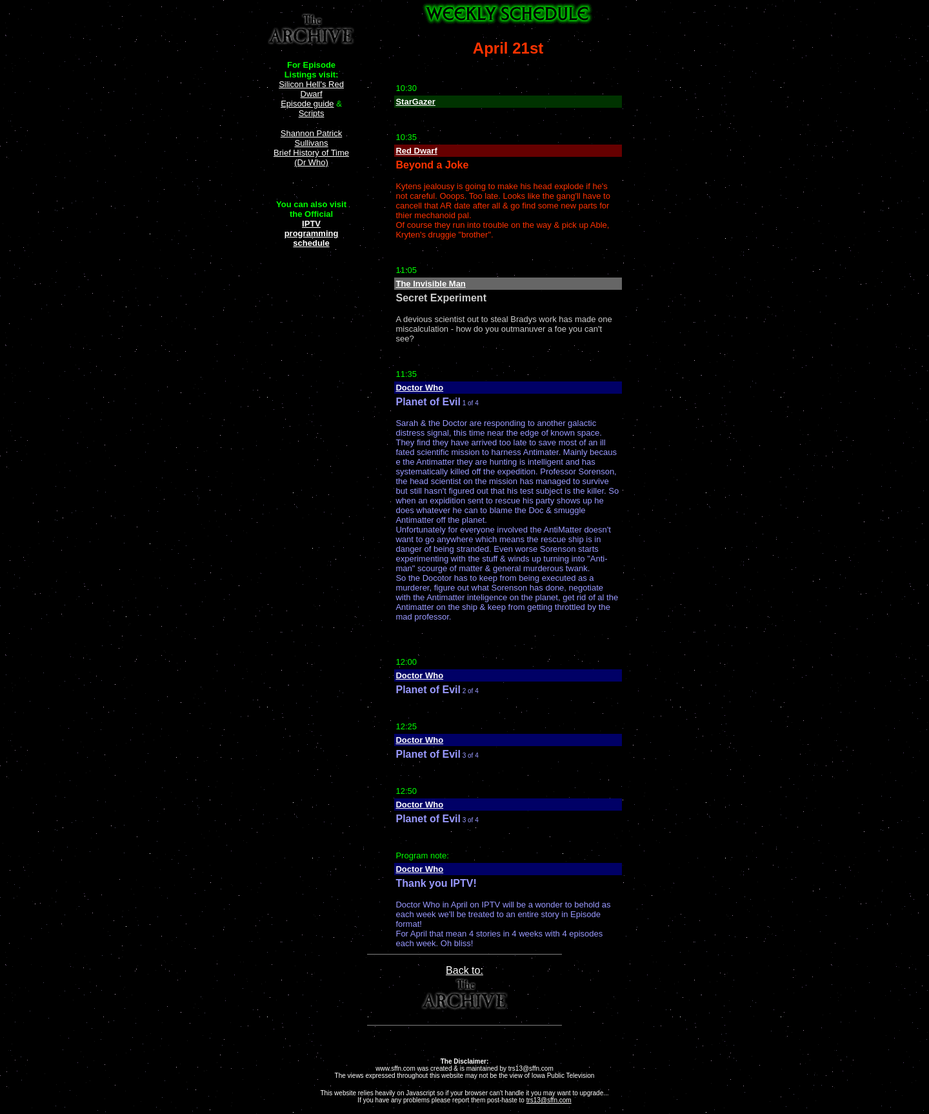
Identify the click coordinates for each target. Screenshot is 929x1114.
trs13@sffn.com (549, 1100)
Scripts (312, 113)
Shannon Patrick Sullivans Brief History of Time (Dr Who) (311, 147)
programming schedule (312, 238)
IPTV (311, 223)
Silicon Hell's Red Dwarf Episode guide (311, 93)
